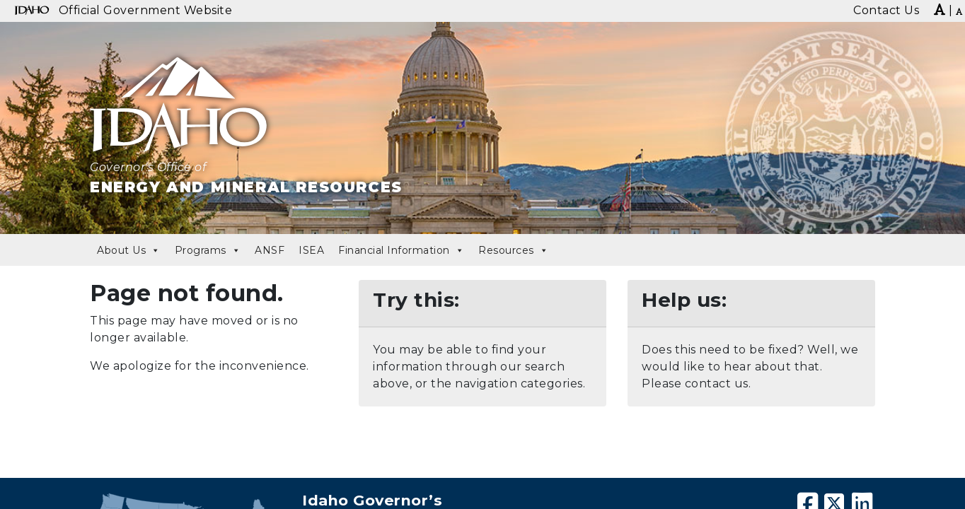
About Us (129, 250)
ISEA (311, 250)
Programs (208, 250)
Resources (513, 250)
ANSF (269, 250)
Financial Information (401, 250)
